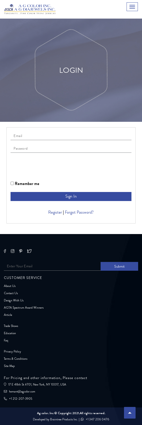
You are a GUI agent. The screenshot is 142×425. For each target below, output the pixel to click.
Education (10, 333)
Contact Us (11, 293)
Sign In (71, 196)
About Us (9, 286)
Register (55, 212)
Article (8, 314)
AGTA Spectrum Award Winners (23, 307)
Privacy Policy (12, 351)
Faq (6, 340)
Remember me (25, 184)
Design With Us (13, 300)
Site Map (9, 366)
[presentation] (50, 167)
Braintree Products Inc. (64, 419)
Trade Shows (11, 326)
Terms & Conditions (15, 358)
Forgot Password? (79, 212)
